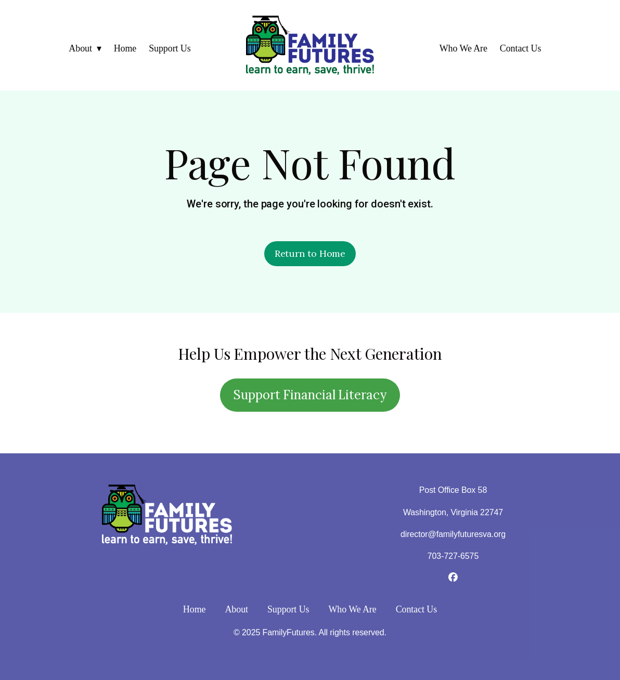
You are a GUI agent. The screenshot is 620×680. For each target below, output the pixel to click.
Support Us (170, 48)
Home (125, 48)
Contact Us (520, 48)
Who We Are (463, 48)
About (80, 48)
